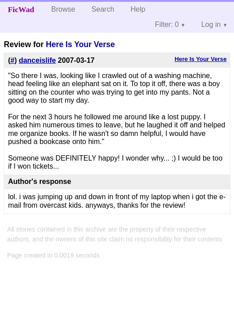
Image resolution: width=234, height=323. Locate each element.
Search (102, 9)
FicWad (21, 9)
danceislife (37, 60)
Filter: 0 (167, 24)
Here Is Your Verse (80, 44)
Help (137, 9)
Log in (211, 24)
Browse (63, 9)
